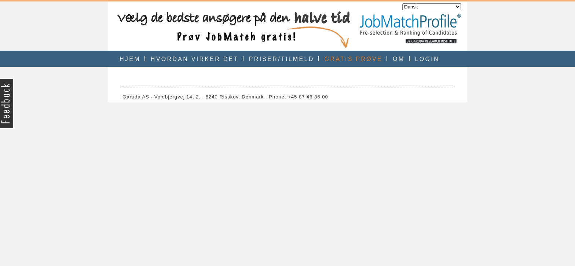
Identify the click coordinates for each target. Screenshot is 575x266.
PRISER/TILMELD (281, 58)
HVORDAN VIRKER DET (195, 58)
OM (398, 58)
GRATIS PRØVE (353, 58)
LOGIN (427, 58)
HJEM (130, 58)
